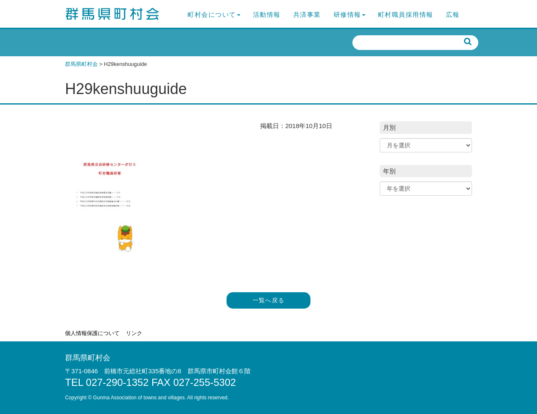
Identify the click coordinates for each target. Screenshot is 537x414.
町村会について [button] (214, 14)
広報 (453, 14)
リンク (134, 333)
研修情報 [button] (349, 14)
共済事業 (307, 14)
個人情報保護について (92, 333)
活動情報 (267, 14)
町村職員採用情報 (405, 14)
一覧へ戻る (269, 300)
